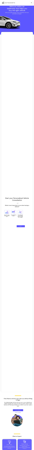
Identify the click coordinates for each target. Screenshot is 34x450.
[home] (8, 3)
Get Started (18, 410)
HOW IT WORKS (18, 412)
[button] (31, 2)
